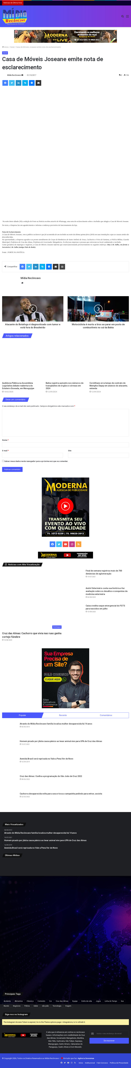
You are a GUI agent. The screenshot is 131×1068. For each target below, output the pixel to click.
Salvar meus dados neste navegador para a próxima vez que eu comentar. (36, 461)
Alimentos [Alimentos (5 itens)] (19, 1001)
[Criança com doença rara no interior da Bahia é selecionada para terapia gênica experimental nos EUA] (23, 923)
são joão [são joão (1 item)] (45, 1006)
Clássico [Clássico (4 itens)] (30, 1001)
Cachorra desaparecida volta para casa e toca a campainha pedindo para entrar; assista (61, 794)
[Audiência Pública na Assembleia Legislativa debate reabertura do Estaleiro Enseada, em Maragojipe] (22, 360)
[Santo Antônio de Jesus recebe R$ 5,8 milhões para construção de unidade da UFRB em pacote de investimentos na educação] (23, 881)
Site (69, 451)
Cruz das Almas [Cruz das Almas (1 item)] (62, 1001)
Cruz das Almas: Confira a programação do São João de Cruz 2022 (51, 776)
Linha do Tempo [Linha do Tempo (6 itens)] (111, 1001)
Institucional (90, 1063)
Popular (22, 715)
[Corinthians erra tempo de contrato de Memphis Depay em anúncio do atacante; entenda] (109, 360)
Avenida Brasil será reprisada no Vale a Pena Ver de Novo (46, 759)
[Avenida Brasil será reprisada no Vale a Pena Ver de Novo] (10, 765)
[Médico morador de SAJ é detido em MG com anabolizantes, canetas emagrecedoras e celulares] (65, 966)
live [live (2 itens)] (122, 1001)
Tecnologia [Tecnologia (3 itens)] (57, 1006)
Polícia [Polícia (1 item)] (27, 1006)
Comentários (106, 715)
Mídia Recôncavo (14, 75)
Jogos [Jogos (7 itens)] (98, 1001)
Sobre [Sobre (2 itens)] (36, 1006)
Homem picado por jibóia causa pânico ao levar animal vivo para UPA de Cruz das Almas (61, 741)
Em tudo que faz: (78, 1058)
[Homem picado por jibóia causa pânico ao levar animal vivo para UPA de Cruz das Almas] (10, 747)
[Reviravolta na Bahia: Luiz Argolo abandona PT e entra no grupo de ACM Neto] (108, 881)
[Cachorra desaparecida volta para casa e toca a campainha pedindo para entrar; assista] (10, 800)
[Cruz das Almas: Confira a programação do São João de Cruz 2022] (10, 782)
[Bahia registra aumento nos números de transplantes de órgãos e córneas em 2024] (65, 360)
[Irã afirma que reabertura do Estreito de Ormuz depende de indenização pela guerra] (23, 966)
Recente (63, 715)
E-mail (5, 451)
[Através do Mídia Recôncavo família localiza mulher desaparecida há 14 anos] (10, 730)
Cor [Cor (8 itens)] (50, 1001)
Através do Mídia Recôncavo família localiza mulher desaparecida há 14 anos (56, 724)
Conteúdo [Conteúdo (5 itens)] (41, 1001)
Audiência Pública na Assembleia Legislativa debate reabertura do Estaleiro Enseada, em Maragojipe (18, 386)
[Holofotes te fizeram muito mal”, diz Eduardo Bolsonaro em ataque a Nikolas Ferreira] (108, 923)
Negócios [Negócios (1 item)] (16, 1006)
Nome (5, 440)
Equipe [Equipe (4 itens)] (74, 1001)
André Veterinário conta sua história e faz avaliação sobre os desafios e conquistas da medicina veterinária (106, 591)
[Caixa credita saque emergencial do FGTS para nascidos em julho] (76, 612)
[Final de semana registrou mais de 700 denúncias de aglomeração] (76, 577)
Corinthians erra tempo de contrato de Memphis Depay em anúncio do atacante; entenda (108, 386)
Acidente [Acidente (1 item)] (7, 1001)
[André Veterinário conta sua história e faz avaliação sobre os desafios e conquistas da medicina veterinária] (76, 594)
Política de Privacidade (119, 1063)
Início (5, 47)
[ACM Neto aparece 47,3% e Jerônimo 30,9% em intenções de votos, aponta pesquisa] (65, 881)
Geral (12, 47)
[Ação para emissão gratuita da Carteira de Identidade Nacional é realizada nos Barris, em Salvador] (65, 923)
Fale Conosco (102, 1063)
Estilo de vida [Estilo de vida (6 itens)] (86, 1001)
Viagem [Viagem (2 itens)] (68, 1006)
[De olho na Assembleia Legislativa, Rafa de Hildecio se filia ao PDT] (108, 966)
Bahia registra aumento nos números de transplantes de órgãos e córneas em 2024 (64, 386)
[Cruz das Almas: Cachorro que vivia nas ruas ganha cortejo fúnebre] (32, 599)
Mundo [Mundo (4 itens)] (6, 1006)
